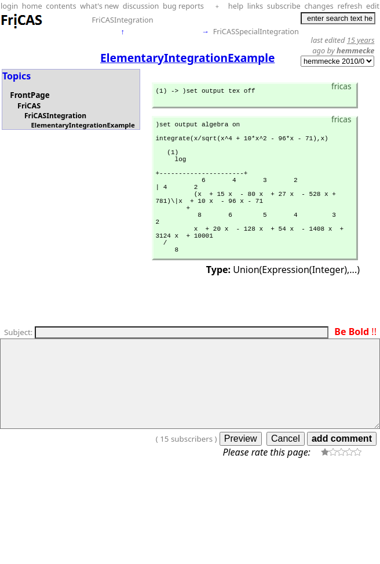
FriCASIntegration (122, 19)
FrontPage (29, 95)
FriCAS (29, 105)
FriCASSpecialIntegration (256, 31)
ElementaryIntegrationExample (82, 125)
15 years (361, 40)
